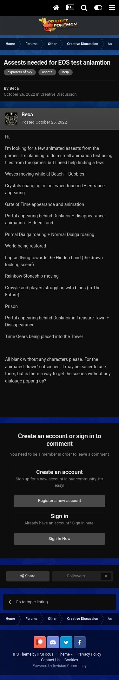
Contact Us (50, 660)
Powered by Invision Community (59, 666)
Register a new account (59, 500)
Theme (65, 654)
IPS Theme (22, 654)
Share (27, 576)
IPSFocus (45, 654)
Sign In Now (59, 538)
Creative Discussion (59, 94)
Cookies (71, 660)
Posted (44, 122)
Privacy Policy (89, 654)
